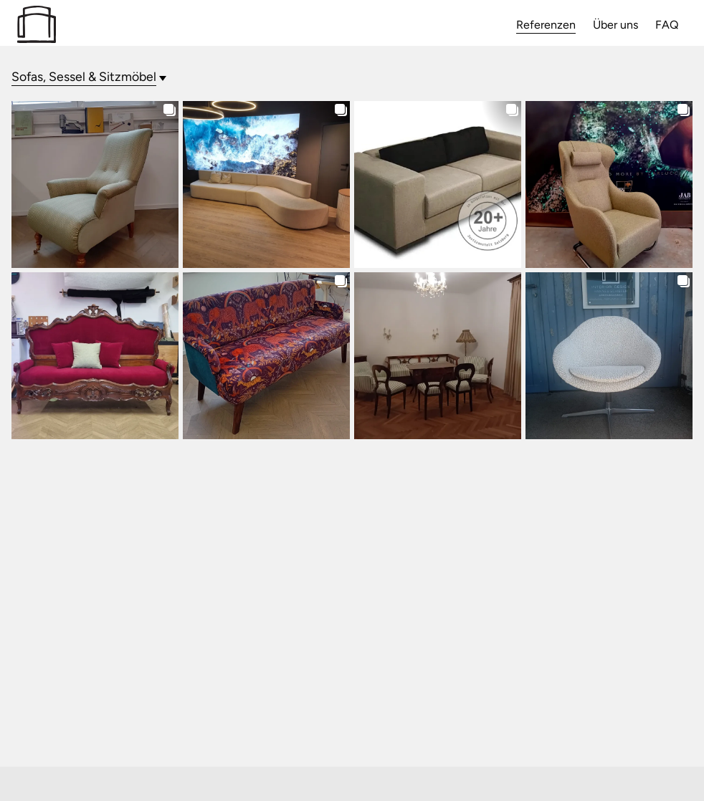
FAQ (666, 25)
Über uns (615, 25)
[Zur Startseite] (36, 39)
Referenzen (546, 25)
